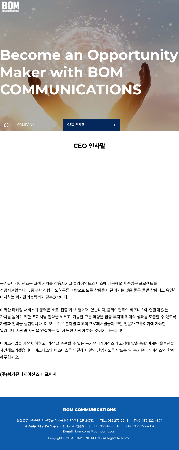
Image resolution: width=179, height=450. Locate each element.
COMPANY (38, 125)
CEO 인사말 (91, 125)
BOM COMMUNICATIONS (89, 409)
